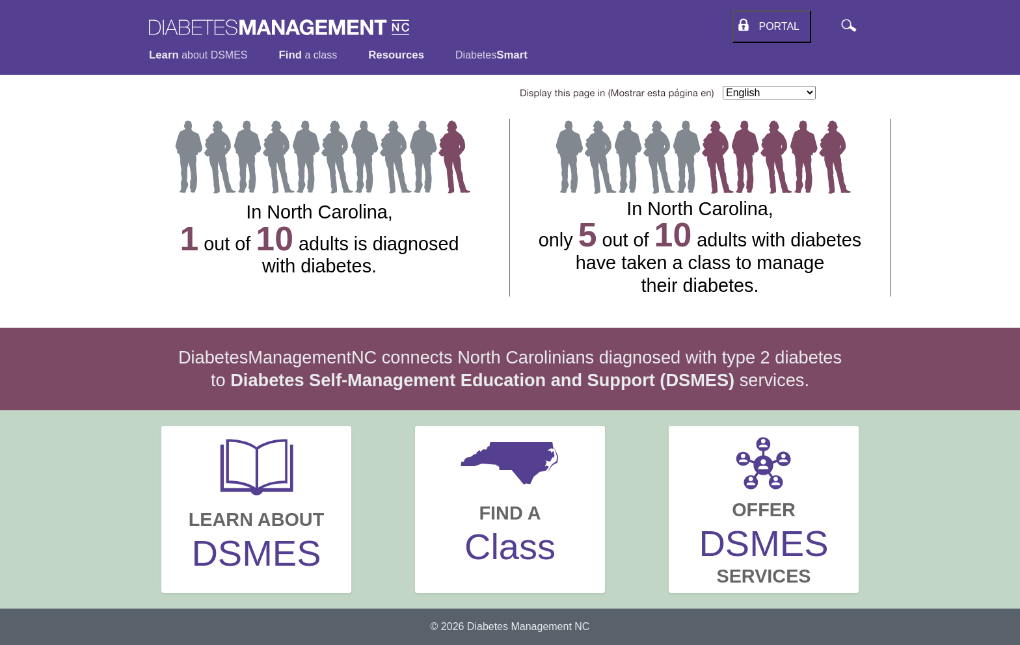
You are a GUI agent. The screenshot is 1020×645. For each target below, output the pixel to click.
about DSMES (198, 55)
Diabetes (491, 55)
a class (308, 55)
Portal (776, 26)
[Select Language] (769, 92)
